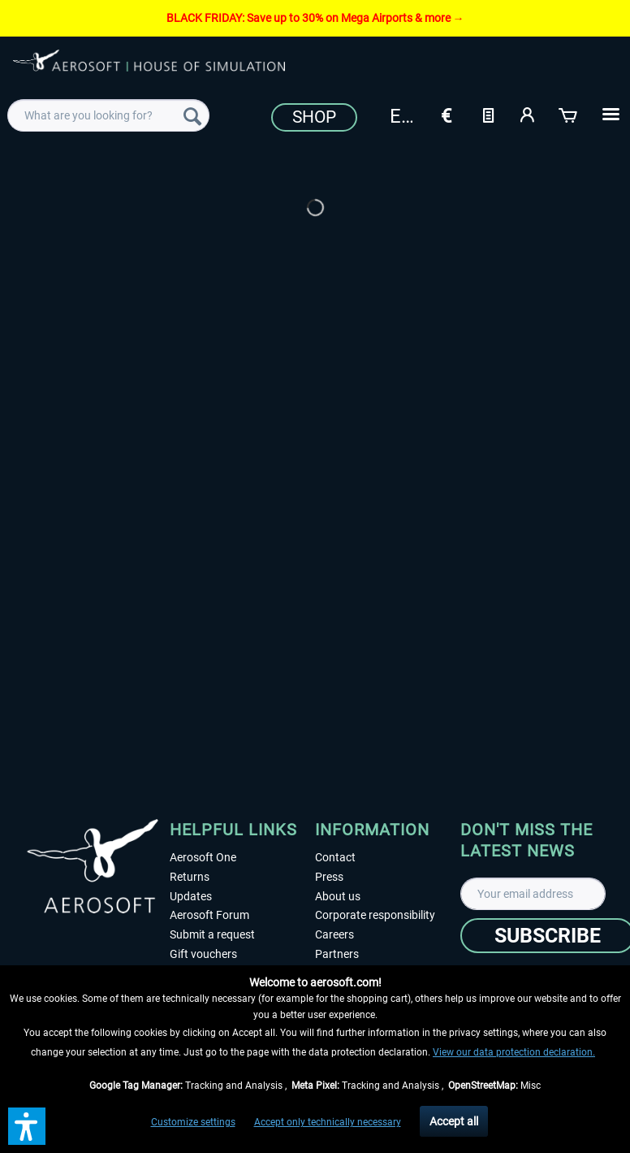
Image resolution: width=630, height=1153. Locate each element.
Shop (314, 117)
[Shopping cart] (569, 114)
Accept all (453, 1121)
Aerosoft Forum (209, 914)
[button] (26, 1126)
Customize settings (193, 1122)
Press (329, 876)
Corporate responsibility (375, 914)
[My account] (528, 114)
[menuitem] (108, 115)
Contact (335, 857)
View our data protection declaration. (514, 1052)
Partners (337, 953)
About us (337, 896)
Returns (189, 876)
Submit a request (212, 934)
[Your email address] (533, 894)
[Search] (192, 115)
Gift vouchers (203, 953)
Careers (334, 934)
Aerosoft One (203, 857)
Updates (191, 896)
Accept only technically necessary (327, 1122)
